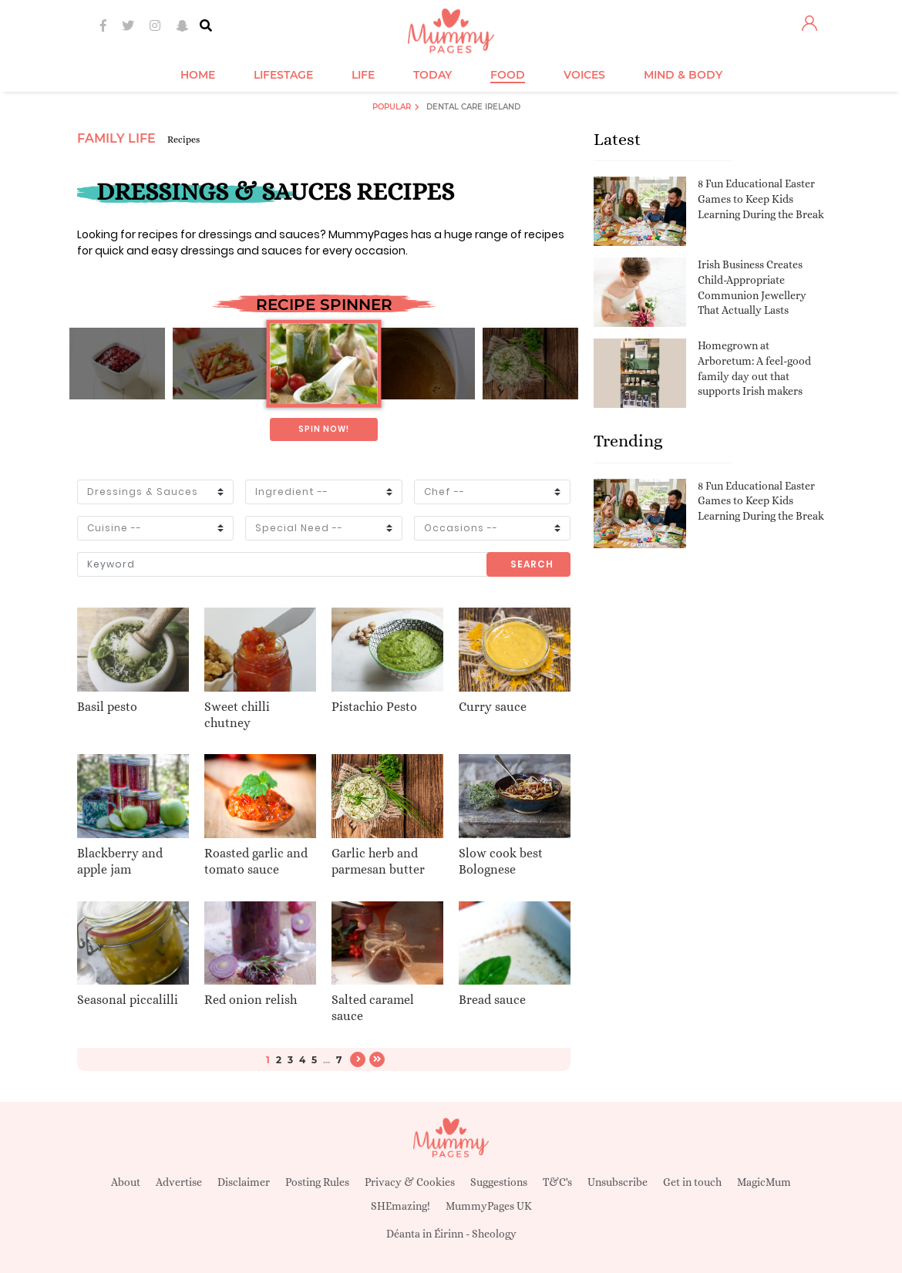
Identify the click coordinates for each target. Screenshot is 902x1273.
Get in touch (692, 1182)
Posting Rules (317, 1182)
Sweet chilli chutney (237, 714)
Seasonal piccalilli (127, 999)
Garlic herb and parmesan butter (378, 861)
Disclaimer (243, 1182)
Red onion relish (250, 999)
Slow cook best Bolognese (501, 861)
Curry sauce (493, 706)
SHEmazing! (400, 1206)
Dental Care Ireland (473, 107)
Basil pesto (107, 706)
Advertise (179, 1182)
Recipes (183, 139)
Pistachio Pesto (374, 706)
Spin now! (323, 429)
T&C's (557, 1182)
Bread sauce (492, 999)
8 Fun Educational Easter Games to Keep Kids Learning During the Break (761, 198)
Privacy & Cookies (410, 1182)
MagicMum (764, 1182)
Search (532, 564)
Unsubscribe (617, 1182)
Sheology (494, 1234)
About (125, 1182)
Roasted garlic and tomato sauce (256, 861)
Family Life (116, 138)
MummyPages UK (489, 1206)
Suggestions (498, 1182)
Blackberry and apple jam (120, 861)
